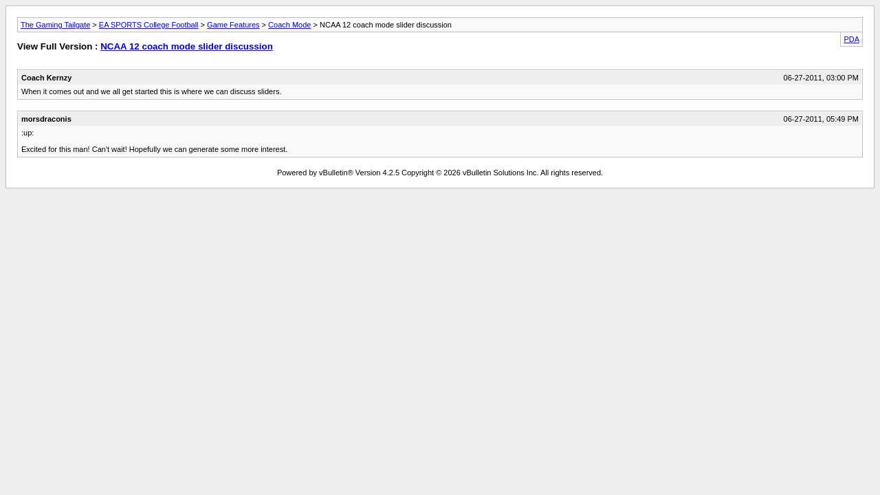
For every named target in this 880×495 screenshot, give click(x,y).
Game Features (233, 25)
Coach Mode (289, 25)
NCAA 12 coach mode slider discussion (186, 46)
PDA (851, 39)
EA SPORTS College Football (149, 25)
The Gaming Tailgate (55, 25)
